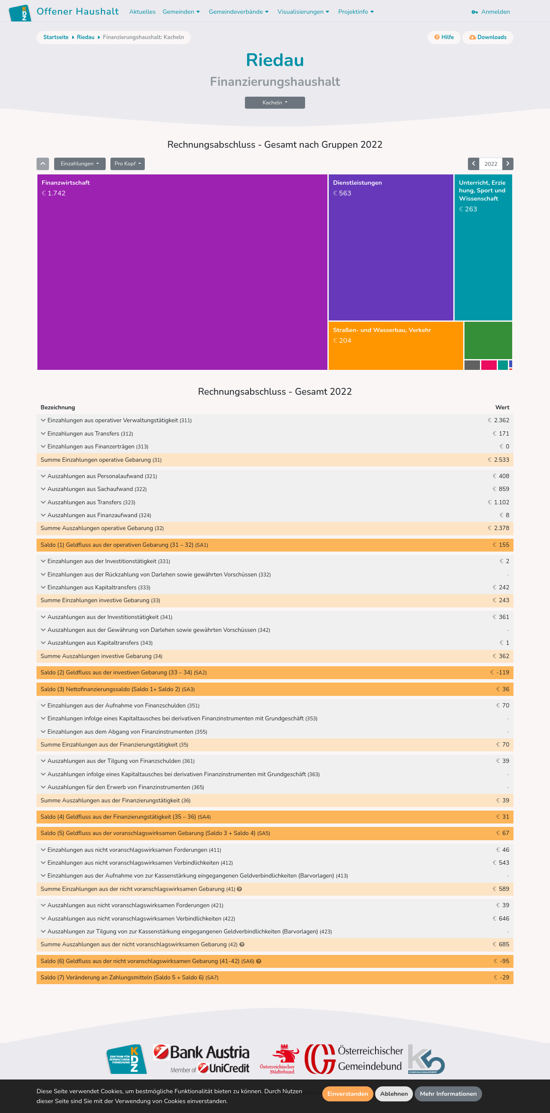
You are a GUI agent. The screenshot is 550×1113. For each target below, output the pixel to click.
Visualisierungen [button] (304, 11)
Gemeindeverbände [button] (240, 11)
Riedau (86, 37)
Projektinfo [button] (357, 11)
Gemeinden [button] (182, 11)
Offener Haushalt (78, 12)
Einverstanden (347, 1093)
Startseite (55, 37)
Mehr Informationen (448, 1093)
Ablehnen (394, 1093)
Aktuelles (142, 11)
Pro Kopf (126, 163)
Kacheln (273, 102)
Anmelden (490, 11)
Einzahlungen (78, 163)
